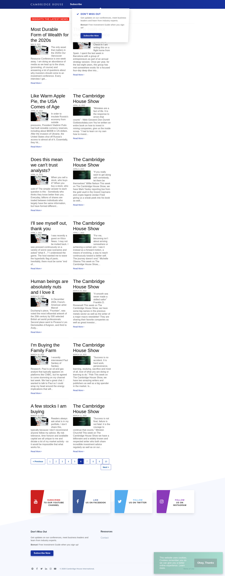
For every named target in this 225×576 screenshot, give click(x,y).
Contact (105, 537)
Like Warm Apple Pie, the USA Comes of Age (48, 101)
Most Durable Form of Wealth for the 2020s (50, 35)
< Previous (38, 461)
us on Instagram (179, 502)
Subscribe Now (42, 553)
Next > (106, 467)
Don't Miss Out (62, 539)
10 (106, 461)
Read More (36, 83)
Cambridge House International (80, 569)
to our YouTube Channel (54, 502)
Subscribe (76, 4)
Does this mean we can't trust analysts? (47, 165)
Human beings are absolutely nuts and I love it (49, 287)
